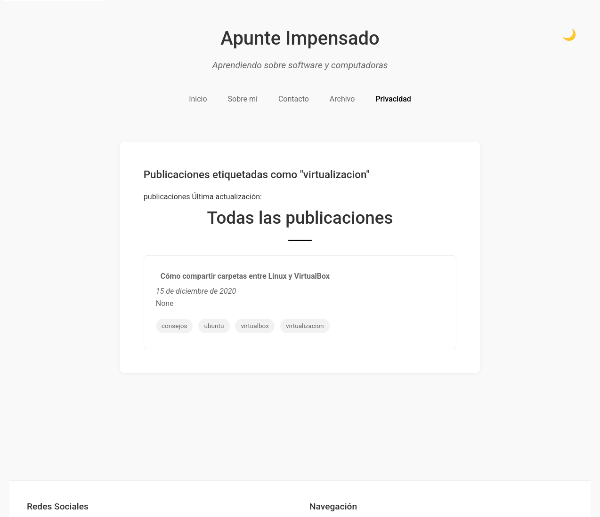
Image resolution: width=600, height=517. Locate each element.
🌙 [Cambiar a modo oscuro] (569, 34)
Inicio (198, 98)
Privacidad (393, 98)
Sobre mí (243, 98)
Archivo (342, 98)
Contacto (293, 98)
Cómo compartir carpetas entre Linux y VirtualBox (245, 276)
